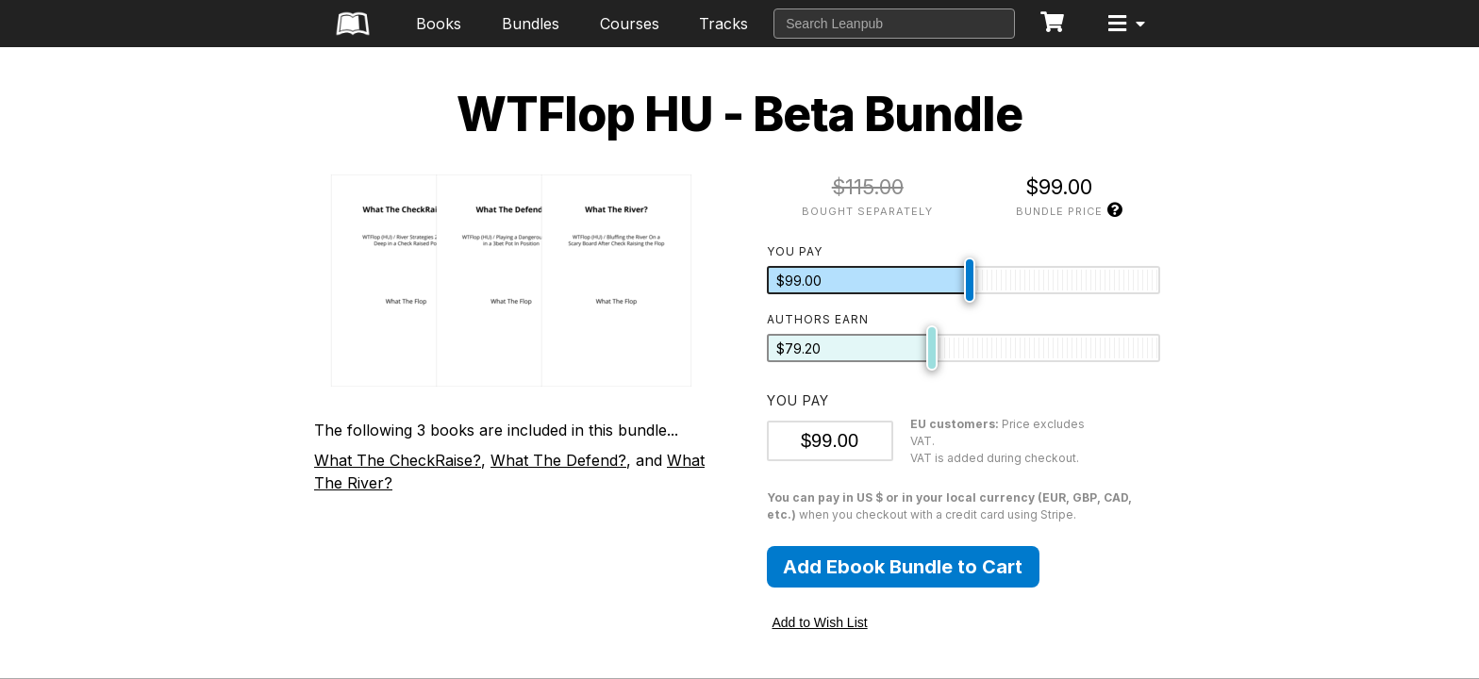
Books (438, 23)
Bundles (530, 23)
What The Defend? (558, 460)
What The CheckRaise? (397, 460)
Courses (629, 23)
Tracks (723, 23)
